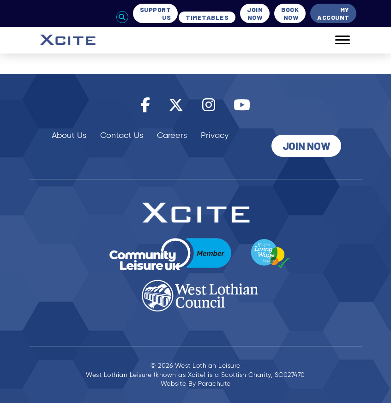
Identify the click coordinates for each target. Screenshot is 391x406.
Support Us (155, 13)
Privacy (215, 135)
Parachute (214, 384)
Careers (172, 135)
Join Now (255, 13)
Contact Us (121, 135)
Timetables (207, 17)
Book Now (290, 13)
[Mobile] (335, 40)
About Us (69, 135)
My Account (333, 13)
